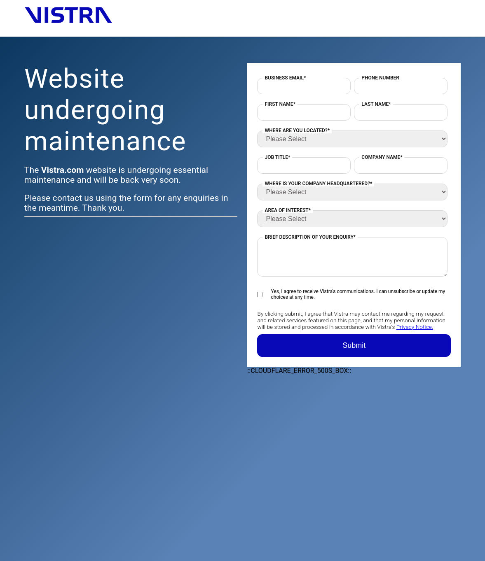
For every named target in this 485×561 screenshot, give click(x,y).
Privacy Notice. (414, 327)
